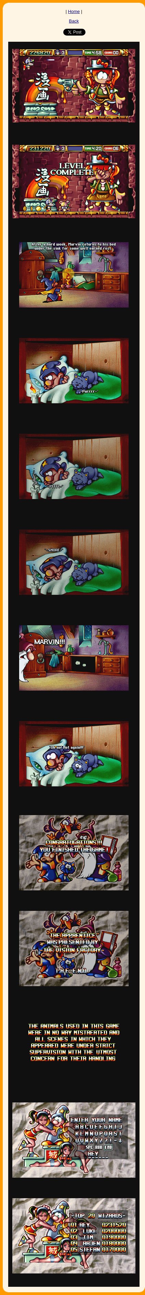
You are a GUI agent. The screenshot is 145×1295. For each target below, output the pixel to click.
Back (74, 21)
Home (74, 11)
